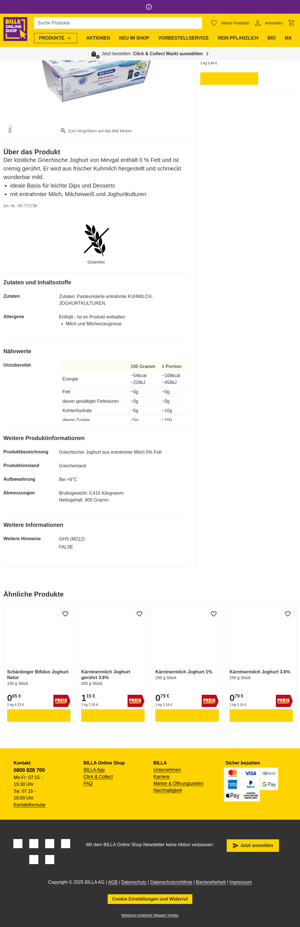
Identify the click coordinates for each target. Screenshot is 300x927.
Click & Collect (98, 776)
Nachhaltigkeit (167, 790)
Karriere (161, 776)
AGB (113, 882)
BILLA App (94, 769)
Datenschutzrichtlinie (171, 882)
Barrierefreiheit (211, 882)
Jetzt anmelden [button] (252, 845)
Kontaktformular (30, 804)
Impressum (241, 882)
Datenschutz (134, 882)
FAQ (88, 783)
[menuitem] (58, 38)
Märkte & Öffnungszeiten (178, 783)
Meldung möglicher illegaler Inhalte (150, 915)
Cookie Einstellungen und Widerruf (150, 899)
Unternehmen (167, 769)
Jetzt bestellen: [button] (152, 53)
